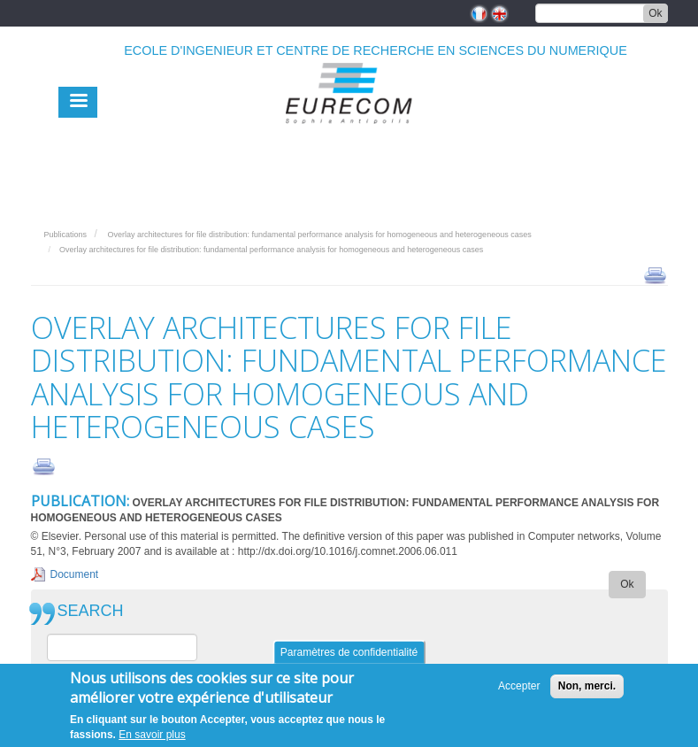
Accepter (519, 688)
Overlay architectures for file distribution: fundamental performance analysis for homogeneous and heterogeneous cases (319, 234)
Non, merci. (587, 688)
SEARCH (91, 611)
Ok (655, 13)
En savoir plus (152, 737)
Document (74, 574)
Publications (66, 234)
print (655, 274)
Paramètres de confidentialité (349, 655)
